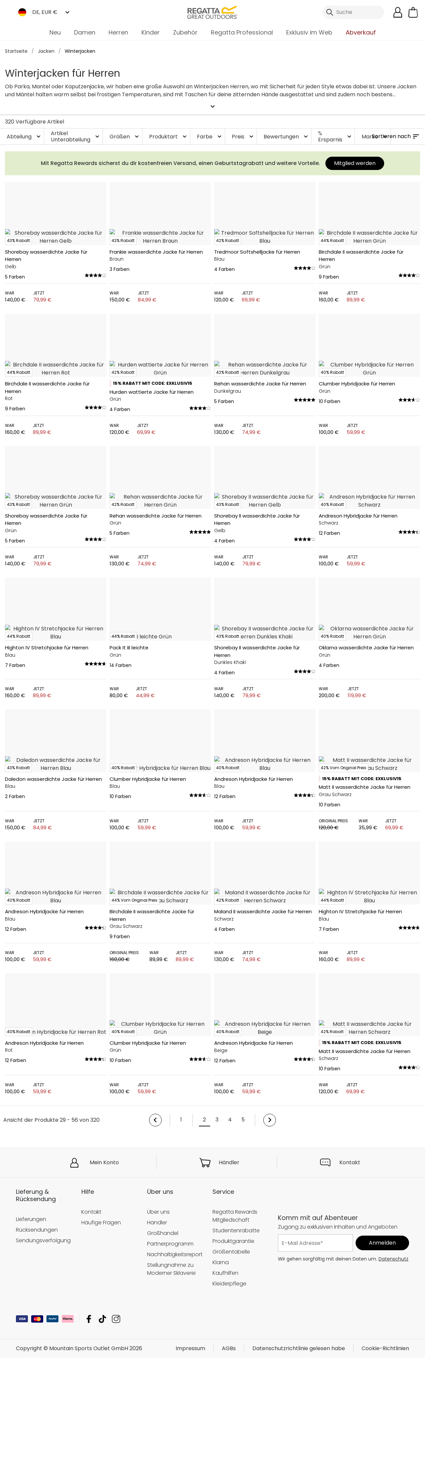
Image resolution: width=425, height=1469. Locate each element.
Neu (55, 32)
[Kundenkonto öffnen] (397, 12)
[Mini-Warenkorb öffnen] (413, 12)
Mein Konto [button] (104, 1427)
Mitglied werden (355, 161)
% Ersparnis (335, 134)
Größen (125, 134)
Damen (84, 32)
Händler (229, 1427)
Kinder (150, 32)
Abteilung (24, 134)
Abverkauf (361, 32)
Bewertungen (286, 134)
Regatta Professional (242, 32)
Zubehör (185, 32)
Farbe (210, 134)
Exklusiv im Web (309, 32)
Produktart (168, 134)
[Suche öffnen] (353, 12)
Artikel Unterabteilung (76, 134)
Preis (243, 134)
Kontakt (349, 1427)
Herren (118, 32)
